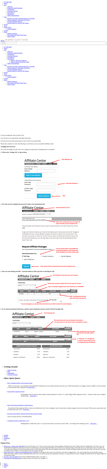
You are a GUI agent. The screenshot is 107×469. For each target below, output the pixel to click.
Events (6, 24)
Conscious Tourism (12, 11)
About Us (10, 6)
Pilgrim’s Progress (12, 33)
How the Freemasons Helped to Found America (20, 405)
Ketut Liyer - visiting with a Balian (13, 446)
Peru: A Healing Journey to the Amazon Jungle (19, 383)
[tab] (55, 437)
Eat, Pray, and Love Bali (10, 456)
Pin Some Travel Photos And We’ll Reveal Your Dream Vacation (24, 413)
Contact (6, 30)
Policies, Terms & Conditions (18, 60)
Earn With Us (11, 12)
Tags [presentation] (5, 439)
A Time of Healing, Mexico (14, 21)
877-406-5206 (8, 2)
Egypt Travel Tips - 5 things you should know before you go (20, 452)
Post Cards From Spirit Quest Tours (16, 35)
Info (5, 5)
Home (5, 3)
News (5, 26)
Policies (6, 465)
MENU (3, 40)
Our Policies (10, 14)
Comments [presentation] (7, 438)
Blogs (5, 32)
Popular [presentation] (6, 435)
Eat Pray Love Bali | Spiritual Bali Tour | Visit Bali (20, 18)
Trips (5, 17)
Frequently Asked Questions (14, 8)
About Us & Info (11, 370)
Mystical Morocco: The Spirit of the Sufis (18, 20)
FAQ (8, 371)
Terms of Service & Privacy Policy (20, 62)
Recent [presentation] (6, 436)
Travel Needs (7, 27)
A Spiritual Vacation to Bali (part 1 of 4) (18, 420)
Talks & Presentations (13, 15)
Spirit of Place (11, 36)
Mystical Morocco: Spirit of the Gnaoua (18, 23)
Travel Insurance (11, 29)
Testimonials (10, 9)
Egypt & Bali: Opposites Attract (15, 391)
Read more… (31, 387)
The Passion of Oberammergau (12, 458)
